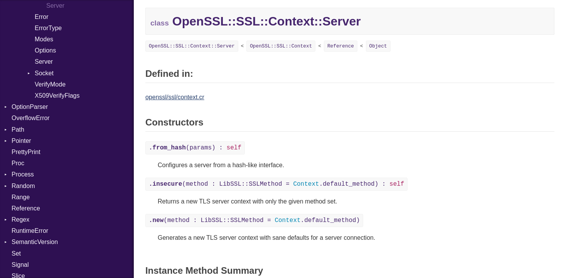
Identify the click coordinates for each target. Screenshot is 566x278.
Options (45, 50)
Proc (18, 163)
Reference (26, 208)
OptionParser (30, 106)
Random (23, 186)
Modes (44, 39)
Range (21, 197)
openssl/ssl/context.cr (174, 97)
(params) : (195, 147)
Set (16, 253)
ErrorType (48, 28)
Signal (20, 264)
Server (44, 61)
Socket (44, 73)
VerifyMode (50, 84)
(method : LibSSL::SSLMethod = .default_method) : (276, 184)
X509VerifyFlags (57, 95)
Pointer (21, 140)
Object (378, 46)
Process (23, 174)
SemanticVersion (35, 242)
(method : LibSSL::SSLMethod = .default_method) (254, 220)
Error (42, 17)
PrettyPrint (26, 152)
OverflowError (31, 118)
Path (18, 129)
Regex (20, 219)
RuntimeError (30, 230)
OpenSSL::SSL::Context (281, 46)
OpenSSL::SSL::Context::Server (192, 46)
